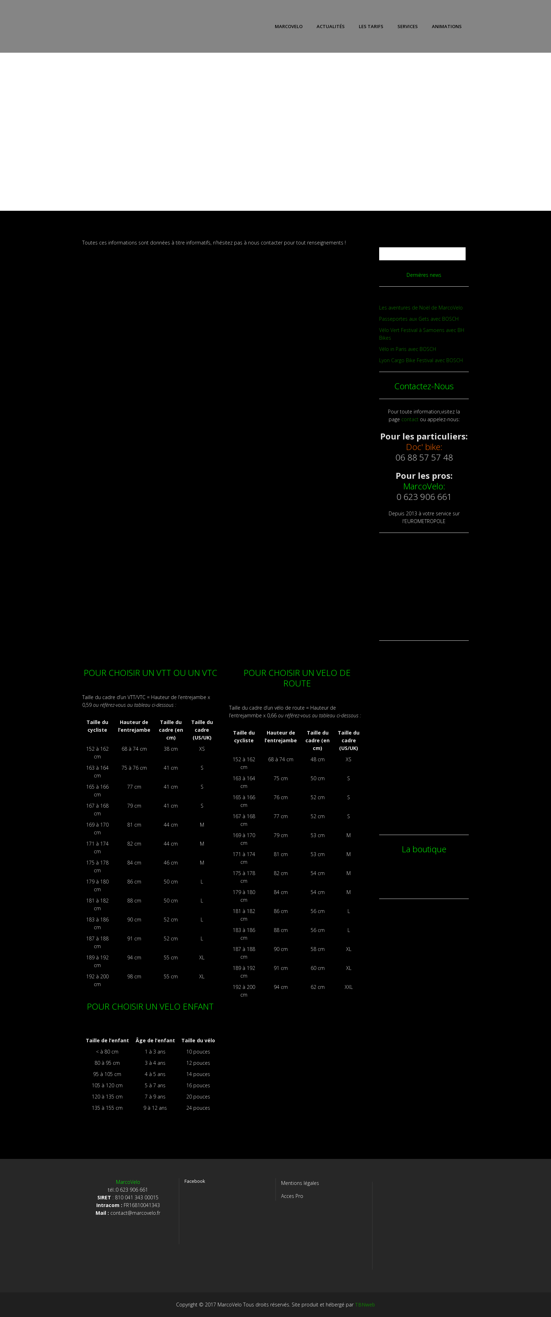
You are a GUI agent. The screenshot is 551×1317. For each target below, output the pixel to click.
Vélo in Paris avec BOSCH (407, 349)
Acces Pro (292, 1196)
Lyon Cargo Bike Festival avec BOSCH (421, 360)
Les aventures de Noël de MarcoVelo (421, 307)
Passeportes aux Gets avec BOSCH (419, 318)
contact (410, 419)
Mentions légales (300, 1183)
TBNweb (365, 1304)
